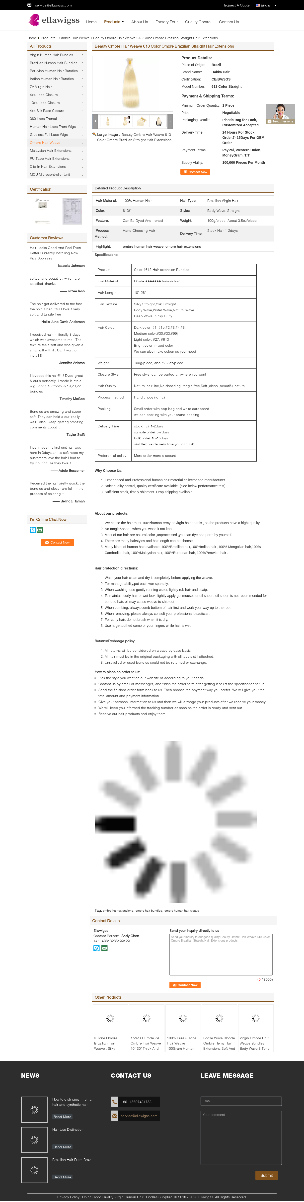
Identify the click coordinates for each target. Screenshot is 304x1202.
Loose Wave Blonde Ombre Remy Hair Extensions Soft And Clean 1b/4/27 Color (219, 1046)
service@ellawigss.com (53, 5)
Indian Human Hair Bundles (52, 79)
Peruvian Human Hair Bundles (54, 71)
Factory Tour (166, 21)
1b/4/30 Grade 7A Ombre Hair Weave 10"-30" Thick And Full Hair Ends (146, 1046)
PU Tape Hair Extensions (50, 158)
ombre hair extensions (118, 910)
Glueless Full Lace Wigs (49, 134)
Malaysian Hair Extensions (51, 150)
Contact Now (198, 172)
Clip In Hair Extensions (48, 166)
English (267, 5)
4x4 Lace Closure (44, 94)
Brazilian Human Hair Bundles (53, 63)
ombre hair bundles (149, 910)
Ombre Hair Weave (74, 38)
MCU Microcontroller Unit (50, 174)
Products (112, 21)
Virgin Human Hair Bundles (51, 55)
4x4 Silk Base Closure (47, 110)
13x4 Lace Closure (45, 102)
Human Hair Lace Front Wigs (53, 126)
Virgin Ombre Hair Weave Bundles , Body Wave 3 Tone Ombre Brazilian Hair (255, 1048)
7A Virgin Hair (41, 86)
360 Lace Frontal (43, 118)
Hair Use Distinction (67, 1129)
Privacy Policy (68, 1197)
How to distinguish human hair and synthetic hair (72, 1102)
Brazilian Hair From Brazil (72, 1159)
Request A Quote (236, 5)
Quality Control (198, 21)
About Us (139, 21)
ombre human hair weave (181, 910)
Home (91, 21)
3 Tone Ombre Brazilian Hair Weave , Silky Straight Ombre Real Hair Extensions (106, 1051)
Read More (62, 1117)
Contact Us (229, 21)
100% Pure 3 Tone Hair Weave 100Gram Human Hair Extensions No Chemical (182, 1048)
